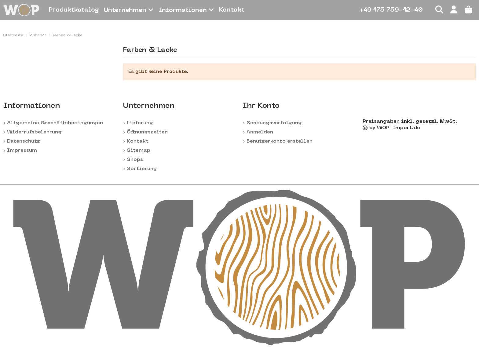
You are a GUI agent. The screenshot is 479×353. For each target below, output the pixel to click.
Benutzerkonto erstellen (280, 141)
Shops (135, 159)
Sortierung (142, 168)
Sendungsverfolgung (274, 123)
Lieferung (140, 123)
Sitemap (138, 150)
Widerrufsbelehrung (34, 132)
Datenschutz (23, 141)
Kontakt (137, 141)
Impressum (22, 150)
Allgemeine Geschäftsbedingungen (55, 123)
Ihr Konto (261, 106)
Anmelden (260, 132)
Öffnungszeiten (147, 132)
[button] (128, 10)
